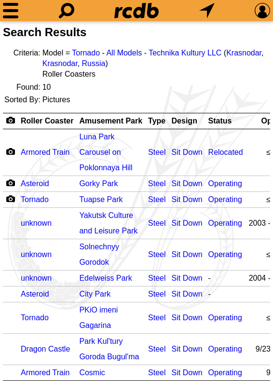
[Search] (66, 10)
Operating (225, 183)
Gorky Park (98, 183)
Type (156, 121)
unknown (36, 223)
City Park (94, 294)
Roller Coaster (47, 121)
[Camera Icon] (10, 151)
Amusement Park (110, 121)
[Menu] (10, 10)
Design (184, 121)
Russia (94, 63)
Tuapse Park (101, 199)
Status (220, 121)
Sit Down (187, 152)
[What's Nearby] (207, 10)
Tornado (86, 53)
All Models (124, 53)
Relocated (225, 152)
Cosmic (92, 372)
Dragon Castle (45, 349)
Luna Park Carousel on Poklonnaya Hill (105, 152)
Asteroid (35, 183)
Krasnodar (243, 53)
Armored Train (45, 152)
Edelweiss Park (105, 278)
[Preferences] (262, 10)
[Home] (136, 10)
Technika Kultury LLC (185, 53)
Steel (156, 152)
